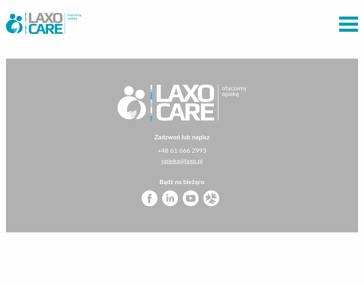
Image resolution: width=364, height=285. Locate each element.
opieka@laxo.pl (182, 160)
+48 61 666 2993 (182, 150)
